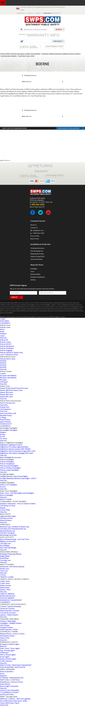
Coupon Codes (20, 13)
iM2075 (3, 363)
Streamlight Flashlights (8, 430)
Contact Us (30, 13)
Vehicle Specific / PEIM (9, 629)
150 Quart (4, 382)
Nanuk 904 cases (6, 394)
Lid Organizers (5, 409)
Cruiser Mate (5, 510)
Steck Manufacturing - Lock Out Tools (14, 539)
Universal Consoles (7, 608)
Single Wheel (5, 556)
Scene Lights (4, 657)
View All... (3, 338)
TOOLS (3, 575)
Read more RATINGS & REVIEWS (68, 128)
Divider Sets (4, 407)
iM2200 (3, 367)
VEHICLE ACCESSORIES (9, 690)
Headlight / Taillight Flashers (11, 623)
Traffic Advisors (6, 661)
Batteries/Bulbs (35, 274)
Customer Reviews (36, 259)
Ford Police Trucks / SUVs (26, 56)
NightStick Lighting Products (11, 445)
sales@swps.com (38, 230)
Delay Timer (4, 638)
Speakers (3, 676)
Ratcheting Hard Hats (8, 535)
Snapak (3, 508)
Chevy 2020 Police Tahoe (9, 703)
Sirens (2, 673)
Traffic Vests (5, 581)
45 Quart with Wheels (8, 375)
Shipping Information (37, 254)
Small (2, 331)
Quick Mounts (5, 422)
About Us (38, 13)
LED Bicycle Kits (6, 518)
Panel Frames (5, 419)
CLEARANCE (5, 323)
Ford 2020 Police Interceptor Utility (13, 701)
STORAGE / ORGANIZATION (11, 678)
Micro (2, 329)
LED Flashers (5, 625)
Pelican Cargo (5, 342)
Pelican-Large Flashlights (9, 470)
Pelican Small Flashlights (9, 466)
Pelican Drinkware (7, 348)
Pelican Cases (5, 327)
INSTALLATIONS (7, 694)
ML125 (3, 487)
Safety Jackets (5, 585)
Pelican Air (4, 340)
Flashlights (33, 269)
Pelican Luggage (6, 350)
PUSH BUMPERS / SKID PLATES (12, 667)
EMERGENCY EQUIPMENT (11, 600)
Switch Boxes (5, 684)
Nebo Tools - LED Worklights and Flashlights (17, 493)
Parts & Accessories (7, 403)
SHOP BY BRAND (7, 598)
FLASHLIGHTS (6, 424)
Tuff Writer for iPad (7, 506)
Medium (3, 333)
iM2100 (3, 365)
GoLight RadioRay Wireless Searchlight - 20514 (18, 478)
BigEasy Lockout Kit (7, 541)
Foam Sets (4, 405)
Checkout (57, 41)
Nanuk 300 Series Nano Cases (11, 390)
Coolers (3, 373)
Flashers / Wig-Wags (8, 621)
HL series (3, 438)
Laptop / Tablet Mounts (9, 615)
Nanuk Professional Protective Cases (14, 388)
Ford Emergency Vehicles (9, 56)
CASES (2, 319)
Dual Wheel (4, 558)
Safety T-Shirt (5, 589)
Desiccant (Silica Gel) (8, 413)
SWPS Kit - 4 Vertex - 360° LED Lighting (15, 699)
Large (2, 336)
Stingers (3, 432)
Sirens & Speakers (6, 671)
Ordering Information (37, 248)
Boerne (30, 75)
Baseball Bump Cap (7, 531)
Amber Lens (4, 568)
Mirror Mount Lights (8, 655)
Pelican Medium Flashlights (10, 468)
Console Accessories (8, 613)
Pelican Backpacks (7, 346)
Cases (32, 271)
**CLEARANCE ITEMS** (9, 692)
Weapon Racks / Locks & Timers (12, 634)
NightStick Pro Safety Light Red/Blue (14, 447)
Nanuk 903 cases (6, 392)
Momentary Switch (7, 636)
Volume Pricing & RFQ (37, 256)
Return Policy (34, 239)
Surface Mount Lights (8, 659)
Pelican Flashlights (7, 461)
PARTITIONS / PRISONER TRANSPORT (16, 665)
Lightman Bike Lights (8, 516)
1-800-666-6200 (38, 233)
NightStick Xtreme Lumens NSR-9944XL (15, 449)
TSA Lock (3, 411)
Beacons (3, 646)
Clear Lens (4, 571)
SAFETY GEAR (5, 499)
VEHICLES (4, 705)
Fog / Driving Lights (7, 650)
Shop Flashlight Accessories (10, 457)
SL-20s (2, 436)
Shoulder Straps (6, 415)
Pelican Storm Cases (7, 359)
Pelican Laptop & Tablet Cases (11, 352)
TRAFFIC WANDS (7, 594)
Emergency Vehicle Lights (9, 644)
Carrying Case (5, 543)
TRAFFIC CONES (7, 577)
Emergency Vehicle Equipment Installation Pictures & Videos (61, 54)
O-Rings (3, 417)
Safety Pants (5, 587)
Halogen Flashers (6, 627)
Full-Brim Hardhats (7, 533)
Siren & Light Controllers (9, 686)
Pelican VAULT (6, 344)
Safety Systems (6, 520)
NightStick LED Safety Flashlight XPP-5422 (16, 453)
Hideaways (4, 652)
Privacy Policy (34, 236)
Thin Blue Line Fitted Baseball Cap (13, 529)
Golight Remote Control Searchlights (14, 476)
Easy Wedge (4, 545)
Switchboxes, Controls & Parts (11, 682)
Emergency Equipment (37, 277)
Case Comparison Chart (9, 354)
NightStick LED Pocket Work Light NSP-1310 (17, 451)
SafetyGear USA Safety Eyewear (12, 566)
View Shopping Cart (36, 251)
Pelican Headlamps (7, 464)
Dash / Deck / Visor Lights (10, 648)
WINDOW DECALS (7, 596)
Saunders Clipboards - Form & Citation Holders (18, 503)
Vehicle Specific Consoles (9, 610)
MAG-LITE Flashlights (8, 485)
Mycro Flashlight (6, 495)
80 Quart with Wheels (8, 378)
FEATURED (4, 321)
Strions (2, 434)
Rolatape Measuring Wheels (10, 554)
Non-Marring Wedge (8, 548)
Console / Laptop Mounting (10, 606)
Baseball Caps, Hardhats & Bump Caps (14, 527)
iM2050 (3, 361)
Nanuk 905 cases (6, 396)
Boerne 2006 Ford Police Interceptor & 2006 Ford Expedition (20, 54)
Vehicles (33, 280)
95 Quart (3, 380)
